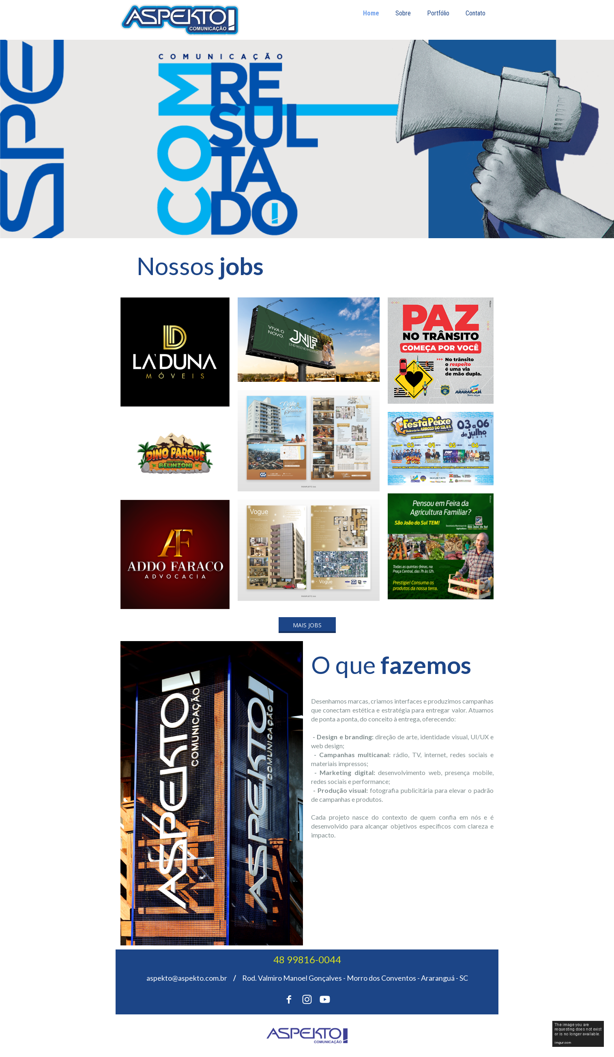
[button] (307, 625)
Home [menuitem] (371, 13)
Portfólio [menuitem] (438, 13)
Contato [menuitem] (475, 13)
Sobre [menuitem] (403, 13)
